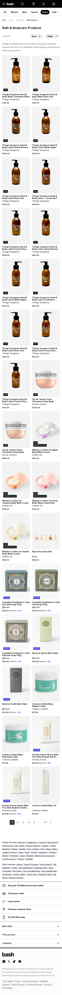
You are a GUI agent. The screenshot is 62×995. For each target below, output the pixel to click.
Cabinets (29, 859)
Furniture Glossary (34, 984)
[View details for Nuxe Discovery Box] (46, 531)
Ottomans (14, 856)
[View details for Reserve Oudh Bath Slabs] (16, 683)
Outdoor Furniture (9, 852)
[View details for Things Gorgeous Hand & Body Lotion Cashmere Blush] (46, 277)
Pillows (21, 859)
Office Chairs (7, 846)
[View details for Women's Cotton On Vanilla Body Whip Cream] (16, 531)
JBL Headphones (26, 868)
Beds (22, 846)
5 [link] (34, 822)
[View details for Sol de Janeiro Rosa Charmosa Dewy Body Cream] (46, 378)
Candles (22, 849)
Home (45, 12)
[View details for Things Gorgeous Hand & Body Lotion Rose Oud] (16, 175)
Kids (54, 12)
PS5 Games (7, 874)
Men (24, 12)
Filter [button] (53, 36)
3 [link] (23, 822)
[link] (50, 822)
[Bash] (4, 20)
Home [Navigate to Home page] (11, 20)
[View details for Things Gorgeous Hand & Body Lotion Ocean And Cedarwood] (46, 327)
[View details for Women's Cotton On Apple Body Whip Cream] (46, 429)
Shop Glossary (18, 984)
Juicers (19, 864)
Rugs (27, 852)
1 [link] (12, 822)
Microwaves (53, 842)
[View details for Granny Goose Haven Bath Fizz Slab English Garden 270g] (16, 785)
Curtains (45, 846)
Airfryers (21, 842)
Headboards (32, 842)
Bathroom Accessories (44, 856)
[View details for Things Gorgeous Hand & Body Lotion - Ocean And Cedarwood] (46, 175)
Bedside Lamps (40, 868)
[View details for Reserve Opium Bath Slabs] (46, 632)
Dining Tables (51, 849)
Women (14, 12)
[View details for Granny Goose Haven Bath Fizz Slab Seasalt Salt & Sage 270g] (46, 734)
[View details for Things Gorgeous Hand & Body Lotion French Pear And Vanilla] (16, 226)
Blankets (30, 856)
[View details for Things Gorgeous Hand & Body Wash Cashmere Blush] (16, 74)
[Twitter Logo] (9, 962)
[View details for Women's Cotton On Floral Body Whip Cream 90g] (46, 480)
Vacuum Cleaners (33, 846)
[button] (34, 4)
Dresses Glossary (30, 981)
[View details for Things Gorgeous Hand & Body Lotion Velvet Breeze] (16, 124)
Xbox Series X (46, 864)
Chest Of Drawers (31, 864)
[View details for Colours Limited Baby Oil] (46, 785)
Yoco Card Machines (31, 871)
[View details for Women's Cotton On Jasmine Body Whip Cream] (16, 480)
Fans (17, 846)
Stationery (43, 852)
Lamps (22, 856)
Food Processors (9, 859)
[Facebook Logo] (19, 962)
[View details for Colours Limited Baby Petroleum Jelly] (16, 734)
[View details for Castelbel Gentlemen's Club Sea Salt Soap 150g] (16, 582)
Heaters (36, 849)
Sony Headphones (49, 871)
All (5, 12)
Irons (29, 849)
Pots (42, 849)
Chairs (21, 852)
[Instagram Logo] (4, 962)
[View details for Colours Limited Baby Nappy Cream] (46, 683)
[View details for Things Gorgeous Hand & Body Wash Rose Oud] (46, 74)
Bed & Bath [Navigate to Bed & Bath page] (20, 20)
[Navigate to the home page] (10, 4)
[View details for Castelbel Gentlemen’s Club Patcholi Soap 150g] (16, 632)
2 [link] (17, 822)
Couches (42, 842)
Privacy (17, 981)
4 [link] (29, 822)
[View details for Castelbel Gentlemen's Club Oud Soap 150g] (46, 582)
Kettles (14, 849)
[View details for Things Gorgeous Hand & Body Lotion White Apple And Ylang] (46, 124)
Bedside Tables (45, 874)
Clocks (14, 868)
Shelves (5, 856)
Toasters (52, 852)
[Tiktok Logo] (14, 962)
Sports (34, 12)
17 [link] (45, 822)
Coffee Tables (19, 874)
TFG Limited (7, 981)
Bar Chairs (17, 871)
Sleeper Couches (16, 878)
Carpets (34, 852)
